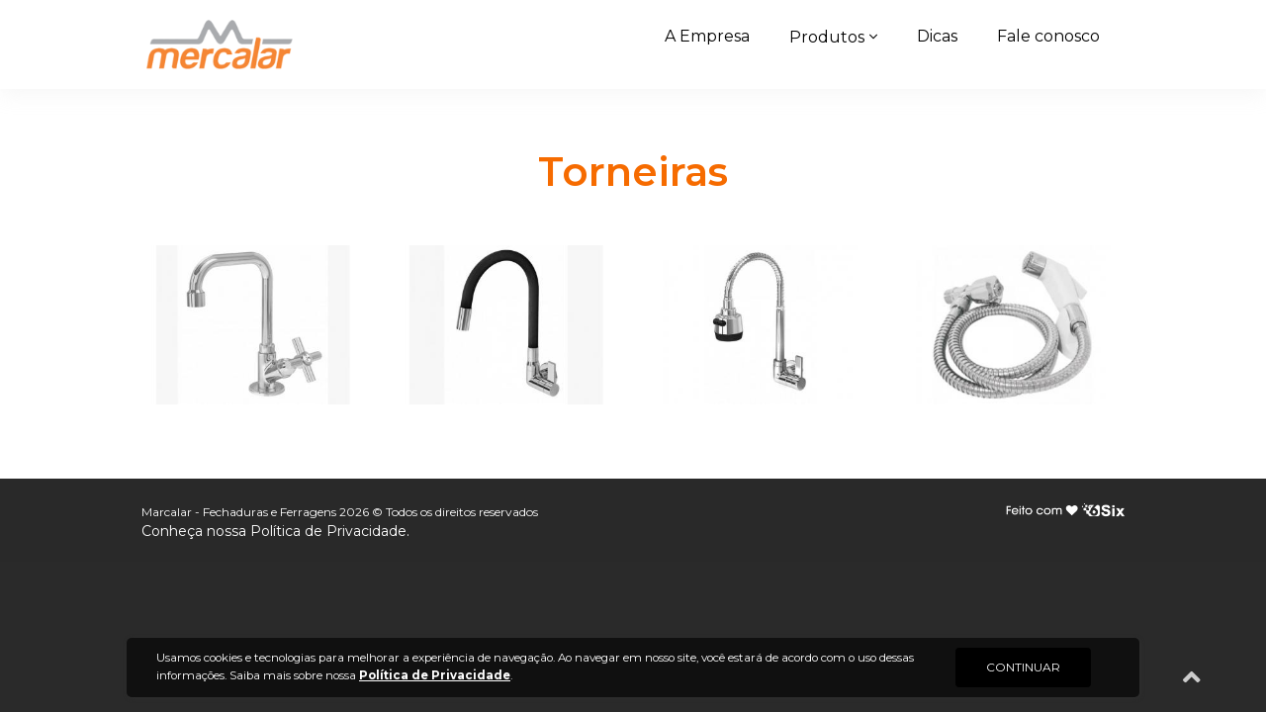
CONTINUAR (1023, 667)
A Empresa (707, 36)
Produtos (826, 37)
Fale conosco (1048, 36)
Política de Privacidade (328, 531)
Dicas (937, 36)
